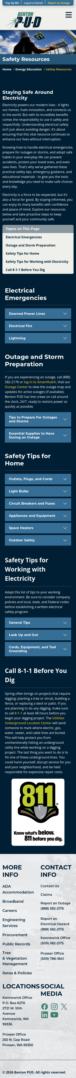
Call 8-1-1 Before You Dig (25, 270)
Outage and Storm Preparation (31, 245)
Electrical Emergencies (24, 237)
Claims (46, 895)
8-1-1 (18, 713)
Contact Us (50, 886)
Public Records (16, 944)
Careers (9, 911)
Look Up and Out (23, 635)
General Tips (19, 623)
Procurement (15, 935)
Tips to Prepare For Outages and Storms (33, 419)
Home (6, 69)
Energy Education (28, 69)
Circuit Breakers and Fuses (32, 503)
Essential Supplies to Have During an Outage (31, 435)
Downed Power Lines (27, 314)
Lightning (17, 338)
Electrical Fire (20, 326)
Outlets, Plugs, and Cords (30, 479)
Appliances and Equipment (32, 516)
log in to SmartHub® (40, 382)
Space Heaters (21, 528)
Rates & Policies (17, 973)
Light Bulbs (19, 491)
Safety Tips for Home (22, 253)
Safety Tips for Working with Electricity (37, 261)
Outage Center (16, 387)
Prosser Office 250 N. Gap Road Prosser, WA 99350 (17, 1040)
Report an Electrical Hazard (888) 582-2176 (55, 924)
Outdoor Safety (22, 540)
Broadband (13, 902)
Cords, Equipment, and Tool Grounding (32, 649)
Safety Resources (59, 69)
